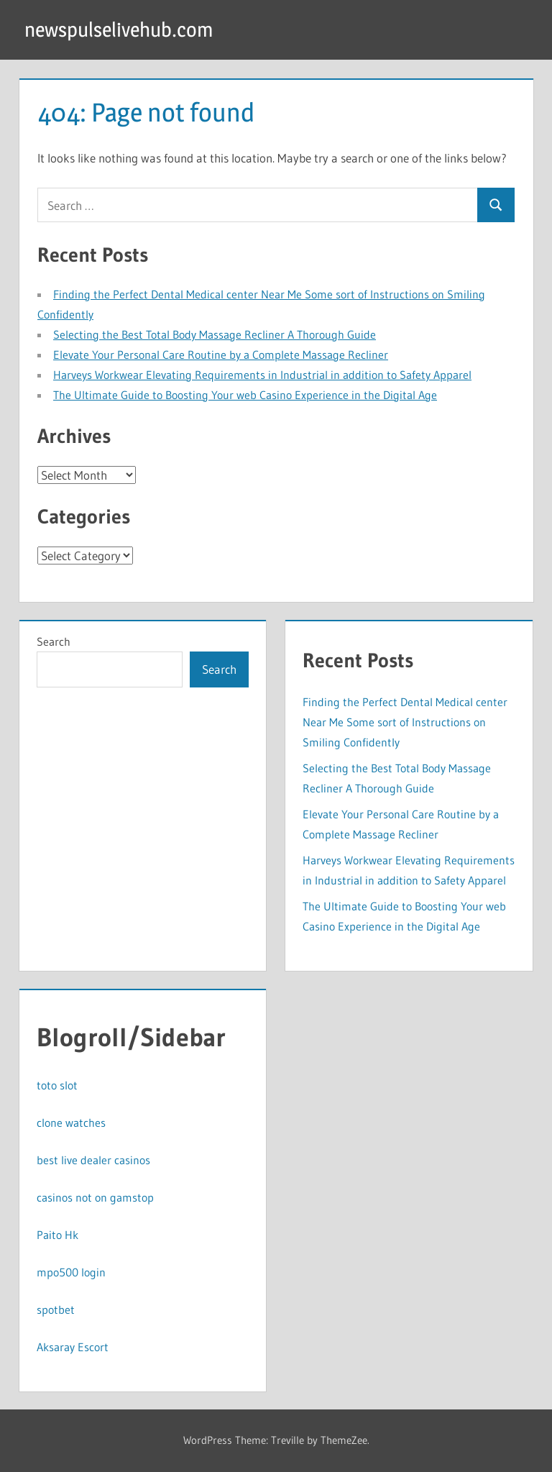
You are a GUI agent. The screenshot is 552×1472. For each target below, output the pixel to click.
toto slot (57, 1085)
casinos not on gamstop (95, 1197)
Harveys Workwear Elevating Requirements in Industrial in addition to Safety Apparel (262, 374)
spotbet (56, 1309)
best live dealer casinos (93, 1160)
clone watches (71, 1122)
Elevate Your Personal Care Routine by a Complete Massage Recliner (220, 354)
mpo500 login (71, 1272)
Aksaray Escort (73, 1347)
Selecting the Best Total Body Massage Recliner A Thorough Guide (214, 334)
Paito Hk (57, 1235)
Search (53, 641)
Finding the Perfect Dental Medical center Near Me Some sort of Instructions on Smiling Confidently (405, 722)
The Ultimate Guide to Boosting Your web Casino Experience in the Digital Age (245, 395)
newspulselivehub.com (118, 29)
